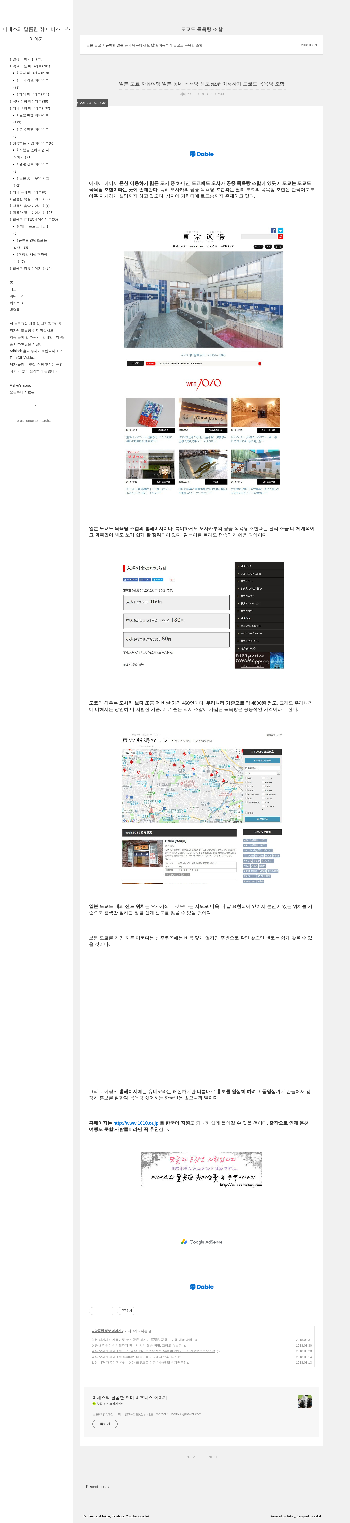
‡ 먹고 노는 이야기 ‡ (30, 66)
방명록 (15, 310)
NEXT (212, 1456)
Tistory (291, 1516)
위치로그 (16, 303)
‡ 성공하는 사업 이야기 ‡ (31, 143)
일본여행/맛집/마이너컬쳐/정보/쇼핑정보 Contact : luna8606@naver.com (146, 1414)
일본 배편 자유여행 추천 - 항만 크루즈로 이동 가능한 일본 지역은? (138, 1362)
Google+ (143, 1516)
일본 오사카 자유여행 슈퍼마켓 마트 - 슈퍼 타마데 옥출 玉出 (134, 1357)
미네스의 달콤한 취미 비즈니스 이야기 (129, 1397)
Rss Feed (89, 1516)
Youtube (131, 1516)
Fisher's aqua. (20, 385)
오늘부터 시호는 (22, 392)
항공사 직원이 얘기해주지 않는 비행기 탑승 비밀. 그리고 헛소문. (137, 1345)
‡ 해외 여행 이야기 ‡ (30, 108)
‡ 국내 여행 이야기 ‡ (29, 101)
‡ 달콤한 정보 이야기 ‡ (31, 212)
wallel (317, 1516)
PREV (189, 1456)
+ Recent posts (96, 1487)
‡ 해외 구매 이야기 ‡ (28, 192)
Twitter (106, 1516)
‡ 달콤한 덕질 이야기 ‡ (31, 199)
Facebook (118, 1516)
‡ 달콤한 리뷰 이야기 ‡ (31, 268)
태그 (13, 289)
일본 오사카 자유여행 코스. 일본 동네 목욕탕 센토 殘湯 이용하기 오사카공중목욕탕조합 (153, 1351)
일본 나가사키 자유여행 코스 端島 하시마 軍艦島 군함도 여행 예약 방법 (142, 1340)
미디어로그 (18, 296)
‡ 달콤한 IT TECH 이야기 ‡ (34, 219)
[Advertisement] (202, 1242)
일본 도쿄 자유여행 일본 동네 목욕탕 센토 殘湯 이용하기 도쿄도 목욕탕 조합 (144, 45)
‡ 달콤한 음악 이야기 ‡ (30, 206)
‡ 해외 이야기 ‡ (32, 94)
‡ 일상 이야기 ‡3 (26, 59)
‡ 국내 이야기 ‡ (32, 73)
